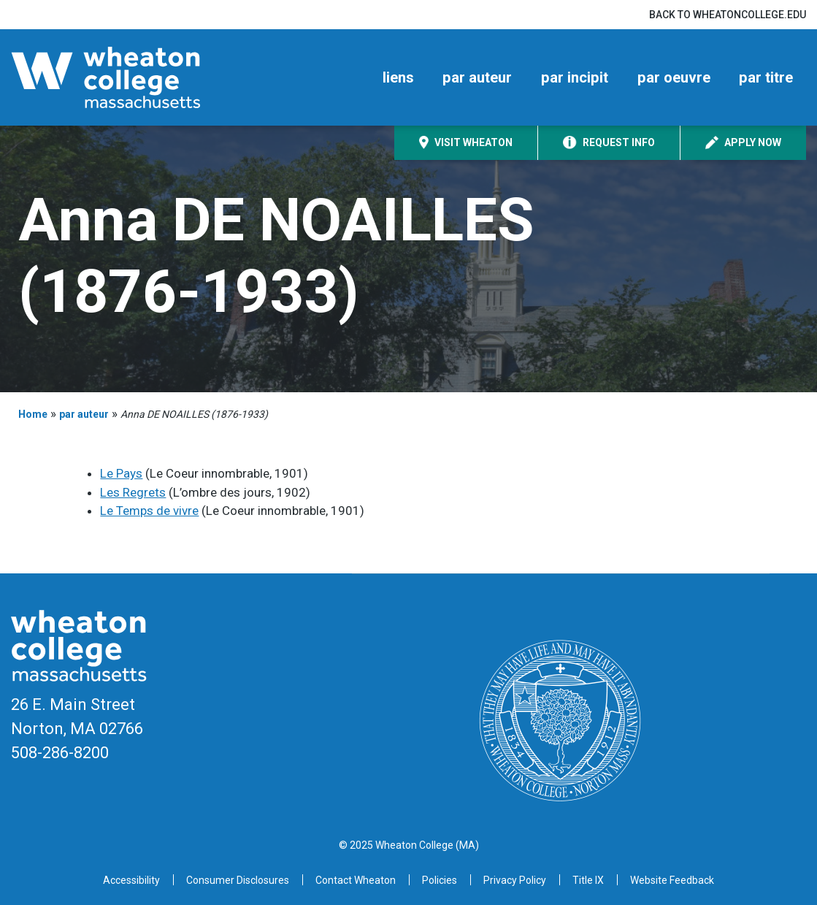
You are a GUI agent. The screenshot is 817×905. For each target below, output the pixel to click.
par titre (766, 77)
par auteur (477, 77)
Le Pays (121, 473)
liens (398, 77)
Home (32, 414)
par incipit (574, 77)
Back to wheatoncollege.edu (727, 14)
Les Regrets (133, 492)
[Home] (131, 77)
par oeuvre (673, 77)
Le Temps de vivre (149, 510)
